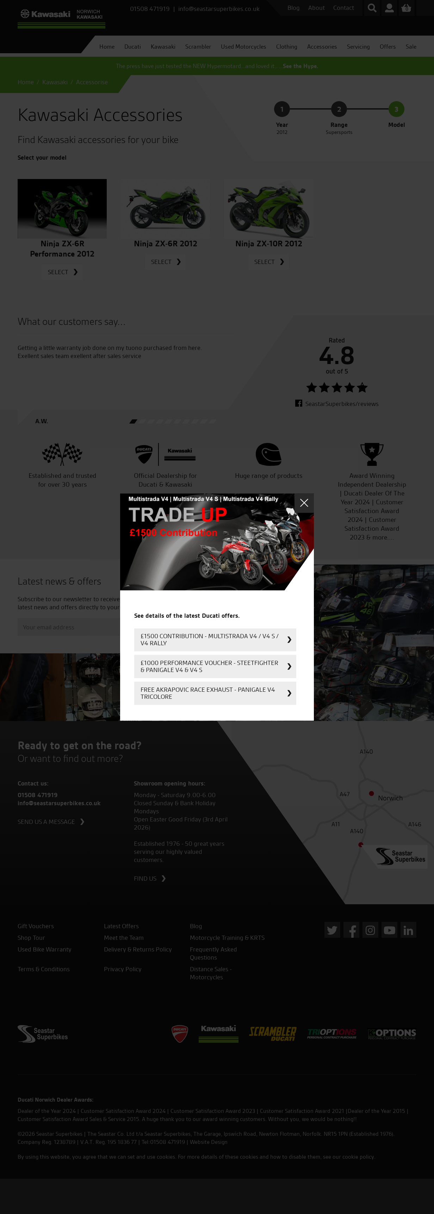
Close (304, 503)
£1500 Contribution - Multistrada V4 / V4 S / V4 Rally (210, 639)
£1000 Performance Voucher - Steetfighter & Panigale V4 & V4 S (209, 666)
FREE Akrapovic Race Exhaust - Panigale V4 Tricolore (208, 693)
